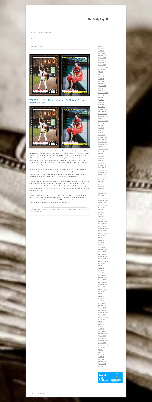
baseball (50, 209)
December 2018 (102, 254)
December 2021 (102, 170)
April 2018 (101, 273)
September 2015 (103, 345)
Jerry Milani (37, 211)
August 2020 (101, 207)
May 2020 (101, 214)
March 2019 (101, 247)
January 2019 (102, 252)
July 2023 (100, 125)
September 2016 (103, 317)
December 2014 (102, 366)
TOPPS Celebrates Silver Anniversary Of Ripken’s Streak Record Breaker (56, 101)
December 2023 (102, 114)
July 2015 (100, 350)
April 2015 (101, 357)
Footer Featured (65, 207)
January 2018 (102, 280)
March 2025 (101, 81)
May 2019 (101, 242)
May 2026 (101, 48)
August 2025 (101, 69)
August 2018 (101, 263)
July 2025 (100, 72)
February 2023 (102, 137)
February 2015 (102, 361)
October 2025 (102, 65)
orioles (70, 209)
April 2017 (101, 301)
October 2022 (102, 146)
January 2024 (102, 111)
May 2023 (101, 130)
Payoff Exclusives (90, 38)
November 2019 (103, 228)
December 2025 (102, 60)
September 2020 (103, 205)
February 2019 (102, 249)
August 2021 (101, 179)
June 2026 (101, 46)
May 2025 (101, 76)
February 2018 (102, 277)
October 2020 (102, 203)
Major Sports (33, 38)
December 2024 (102, 88)
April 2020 (101, 217)
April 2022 (101, 160)
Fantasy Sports (66, 38)
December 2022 (102, 142)
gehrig (65, 209)
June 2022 (101, 156)
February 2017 (102, 305)
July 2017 (100, 294)
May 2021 (101, 186)
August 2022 (101, 151)
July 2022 (100, 153)
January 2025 (102, 86)
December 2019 (102, 226)
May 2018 (101, 270)
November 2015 (103, 340)
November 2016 (103, 312)
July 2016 (100, 322)
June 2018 (101, 268)
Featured (57, 207)
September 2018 (103, 261)
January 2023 (102, 139)
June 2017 (101, 296)
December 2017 (102, 282)
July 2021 (100, 182)
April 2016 (101, 329)
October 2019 (102, 231)
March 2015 (101, 359)
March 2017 (101, 303)
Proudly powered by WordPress (37, 394)
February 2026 (102, 55)
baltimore (44, 209)
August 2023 (101, 123)
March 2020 (101, 219)
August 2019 (101, 235)
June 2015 (101, 352)
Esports (54, 38)
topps (78, 209)
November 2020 (103, 200)
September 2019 (103, 233)
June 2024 (101, 100)
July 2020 (100, 210)
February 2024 (102, 109)
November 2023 (103, 116)
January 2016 (102, 336)
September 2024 (103, 93)
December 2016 (102, 310)
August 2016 (101, 319)
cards (54, 209)
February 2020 (102, 221)
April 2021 (101, 189)
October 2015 (102, 343)
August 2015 (101, 347)
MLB (71, 207)
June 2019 (101, 240)
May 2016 (101, 326)
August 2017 (101, 291)
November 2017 (103, 284)
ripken (74, 209)
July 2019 (100, 238)
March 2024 (101, 107)
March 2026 (101, 53)
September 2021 (103, 177)
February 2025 (102, 83)
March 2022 (101, 163)
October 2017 (102, 287)
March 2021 (101, 191)
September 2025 (103, 67)
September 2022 (103, 149)
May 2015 (101, 354)
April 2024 (101, 104)
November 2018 (103, 256)
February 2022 (102, 165)
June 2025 (101, 74)
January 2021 (102, 196)
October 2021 (102, 174)
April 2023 (101, 132)
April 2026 (101, 51)
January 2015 (102, 364)
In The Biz (78, 38)
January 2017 (102, 308)
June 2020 (101, 212)
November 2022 (103, 144)
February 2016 (102, 333)
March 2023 (101, 135)
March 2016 (101, 331)
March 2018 (101, 275)
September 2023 (103, 121)
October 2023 (102, 118)
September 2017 (103, 289)
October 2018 (102, 259)
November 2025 (103, 62)
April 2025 (101, 79)
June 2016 (101, 324)
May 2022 (101, 158)
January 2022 (102, 167)
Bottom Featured (49, 207)
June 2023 (101, 128)
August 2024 (101, 95)
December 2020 (102, 198)
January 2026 (102, 58)
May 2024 (101, 102)
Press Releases (77, 207)
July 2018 (100, 266)
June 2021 (101, 184)
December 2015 (102, 338)
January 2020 (102, 224)
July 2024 (100, 97)
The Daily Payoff (98, 19)
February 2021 (102, 193)
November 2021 (103, 172)
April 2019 (101, 245)
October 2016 (102, 315)
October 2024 (102, 90)
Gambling (45, 38)
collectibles (60, 209)
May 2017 (101, 298)
